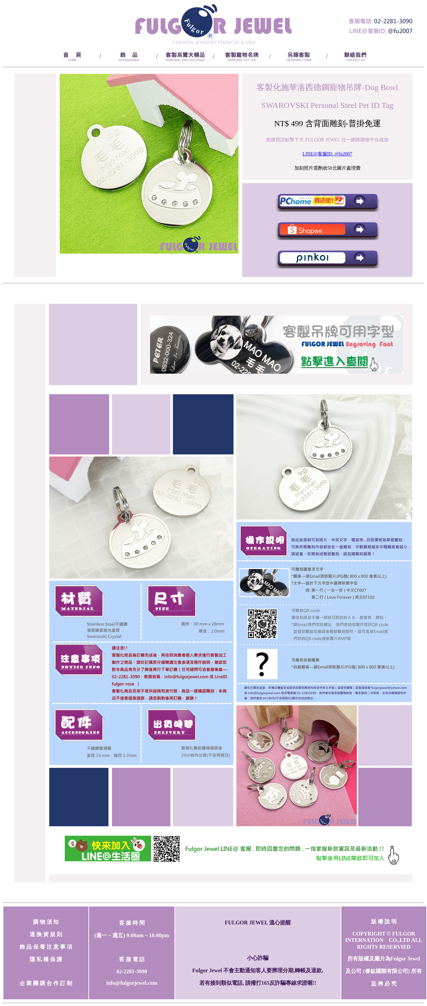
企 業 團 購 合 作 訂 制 (46, 983)
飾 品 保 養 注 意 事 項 (46, 947)
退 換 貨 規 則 (46, 934)
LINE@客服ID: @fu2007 (327, 153)
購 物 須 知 (46, 922)
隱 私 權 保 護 (46, 959)
